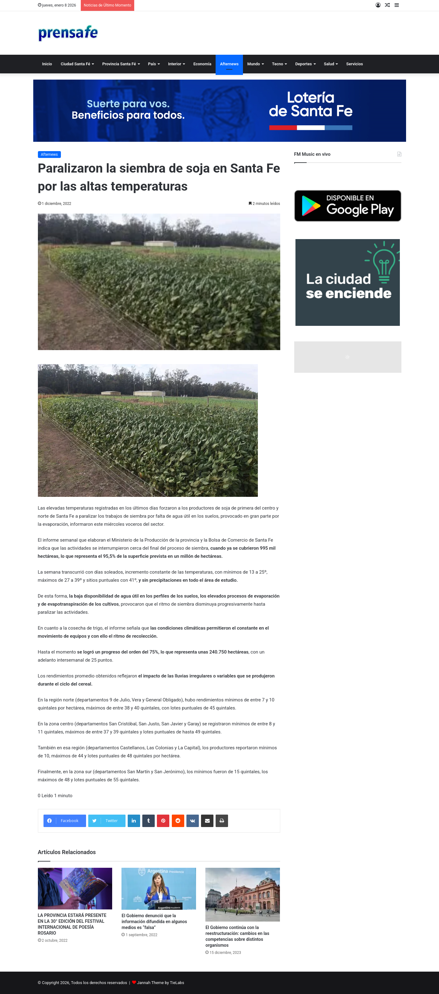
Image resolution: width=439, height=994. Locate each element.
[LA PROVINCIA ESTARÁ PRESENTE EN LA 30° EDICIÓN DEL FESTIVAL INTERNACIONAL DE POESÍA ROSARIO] (75, 888)
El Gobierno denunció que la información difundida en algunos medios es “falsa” (154, 921)
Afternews (229, 64)
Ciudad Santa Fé (75, 64)
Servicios (354, 64)
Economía (202, 64)
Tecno (277, 64)
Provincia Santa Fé (119, 64)
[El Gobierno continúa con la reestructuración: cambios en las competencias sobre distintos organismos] (242, 895)
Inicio (47, 64)
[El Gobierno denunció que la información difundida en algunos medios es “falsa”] (158, 889)
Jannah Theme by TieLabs (160, 982)
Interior (174, 64)
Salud (329, 64)
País (152, 64)
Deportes (303, 64)
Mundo (253, 64)
